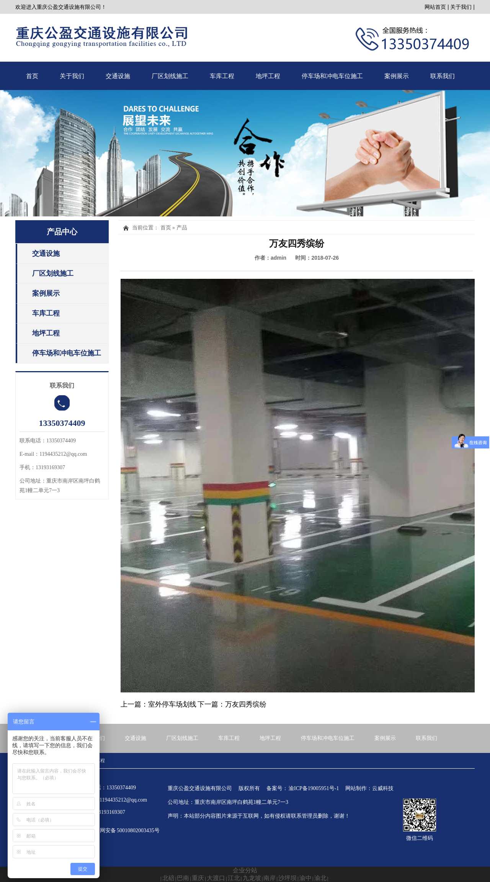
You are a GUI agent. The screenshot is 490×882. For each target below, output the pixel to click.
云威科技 (383, 788)
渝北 (320, 878)
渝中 (305, 878)
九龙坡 (252, 878)
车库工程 (222, 76)
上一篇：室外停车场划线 (158, 704)
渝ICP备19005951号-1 (314, 788)
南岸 (269, 878)
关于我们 (461, 7)
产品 (181, 228)
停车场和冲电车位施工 (332, 76)
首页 (32, 76)
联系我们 (442, 76)
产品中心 (62, 231)
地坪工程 (268, 76)
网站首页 (435, 7)
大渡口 (216, 878)
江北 (234, 878)
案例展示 (396, 76)
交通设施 (118, 76)
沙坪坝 (287, 878)
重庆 (198, 878)
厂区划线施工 (170, 76)
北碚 (168, 878)
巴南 (183, 878)
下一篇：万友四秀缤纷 (232, 704)
